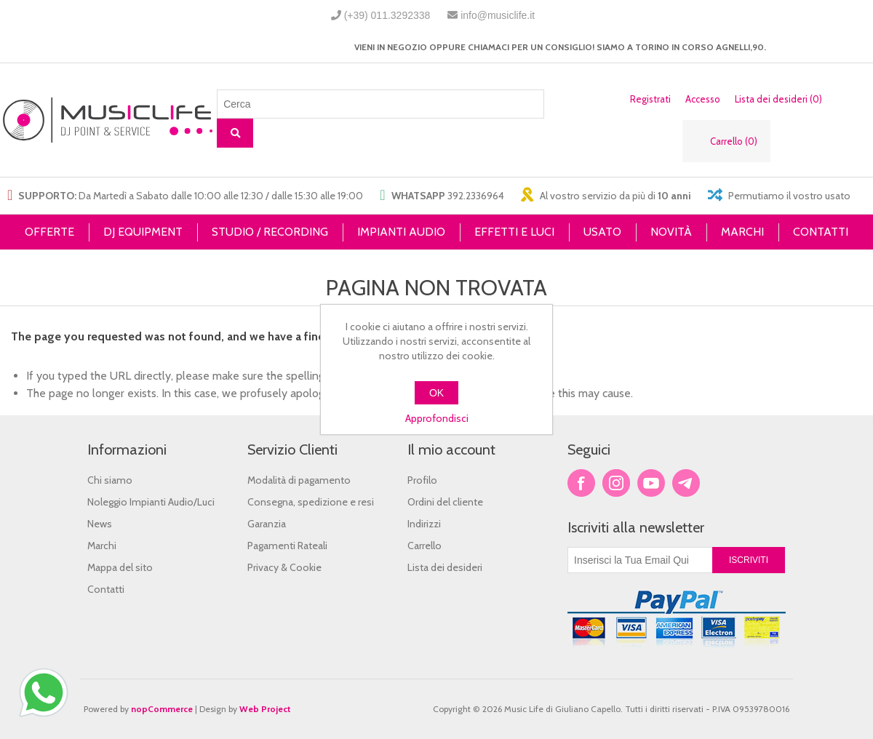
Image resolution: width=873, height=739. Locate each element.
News (99, 523)
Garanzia (266, 523)
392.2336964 (475, 195)
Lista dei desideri (444, 567)
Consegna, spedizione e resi (310, 501)
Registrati (650, 99)
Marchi (101, 545)
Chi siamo (109, 480)
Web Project (265, 708)
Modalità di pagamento (299, 480)
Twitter (616, 483)
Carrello (424, 545)
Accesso (702, 99)
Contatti (105, 589)
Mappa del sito (120, 567)
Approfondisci (437, 418)
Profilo (422, 480)
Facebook (581, 483)
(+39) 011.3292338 (387, 15)
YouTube (651, 483)
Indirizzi (424, 523)
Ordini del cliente (445, 501)
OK (436, 393)
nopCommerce (162, 708)
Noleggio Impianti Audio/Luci (151, 501)
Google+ (686, 483)
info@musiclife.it (498, 15)
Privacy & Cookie (284, 567)
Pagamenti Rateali (287, 545)
